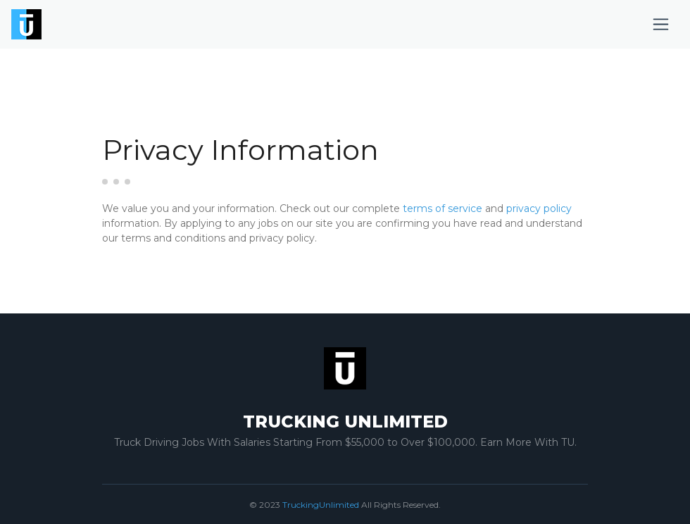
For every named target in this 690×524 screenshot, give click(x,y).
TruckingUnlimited (320, 504)
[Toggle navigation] (661, 24)
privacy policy (539, 208)
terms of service (442, 208)
